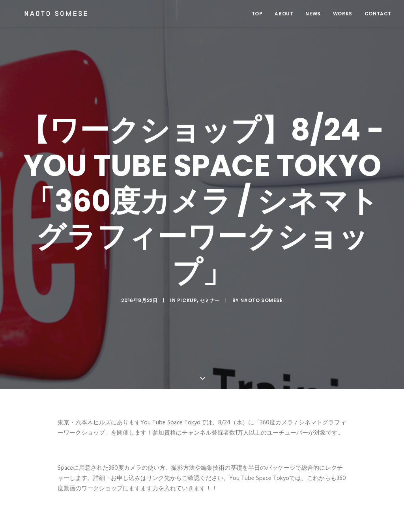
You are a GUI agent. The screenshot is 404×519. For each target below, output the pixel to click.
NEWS (312, 13)
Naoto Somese (261, 295)
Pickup (187, 295)
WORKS (342, 13)
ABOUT (284, 13)
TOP (257, 13)
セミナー (210, 295)
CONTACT (378, 13)
